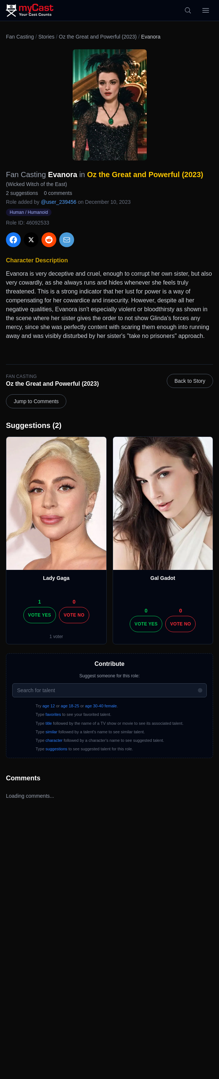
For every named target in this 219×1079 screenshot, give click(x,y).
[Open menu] (205, 10)
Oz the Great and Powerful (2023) (98, 37)
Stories (46, 37)
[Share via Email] (66, 239)
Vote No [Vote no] (74, 615)
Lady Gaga (56, 578)
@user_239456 (58, 202)
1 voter (56, 636)
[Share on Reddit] (49, 239)
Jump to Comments (36, 401)
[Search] (187, 10)
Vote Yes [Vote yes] (39, 615)
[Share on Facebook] (13, 239)
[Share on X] (31, 239)
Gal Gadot (162, 578)
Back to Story (190, 381)
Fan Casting (20, 37)
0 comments (58, 193)
